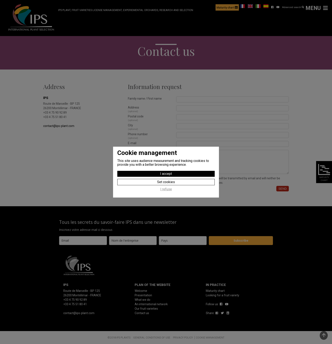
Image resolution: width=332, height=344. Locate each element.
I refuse (166, 189)
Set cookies (166, 182)
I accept (166, 174)
